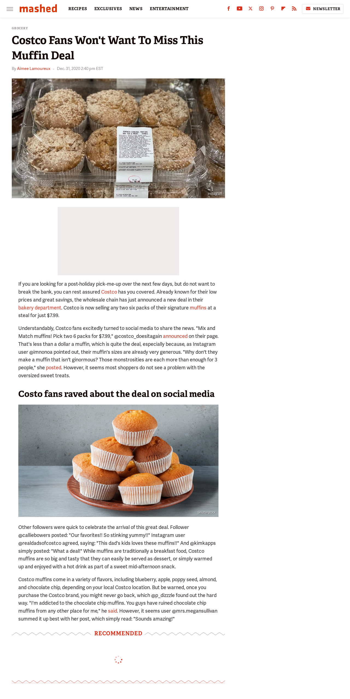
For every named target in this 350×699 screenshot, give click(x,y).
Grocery (20, 28)
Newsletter (322, 8)
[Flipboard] (283, 9)
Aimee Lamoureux (33, 68)
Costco (109, 292)
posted (53, 367)
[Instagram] (261, 9)
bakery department (39, 308)
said (112, 611)
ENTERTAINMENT (169, 8)
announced (175, 336)
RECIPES (77, 8)
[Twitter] (250, 9)
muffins (198, 308)
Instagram (215, 193)
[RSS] (294, 9)
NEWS (136, 8)
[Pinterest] (272, 9)
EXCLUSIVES (108, 8)
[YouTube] (239, 9)
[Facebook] (228, 9)
